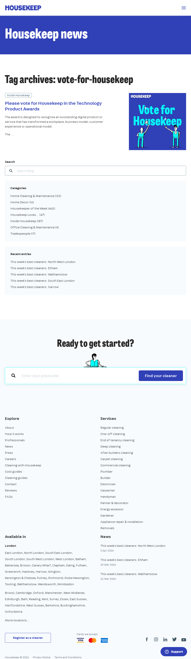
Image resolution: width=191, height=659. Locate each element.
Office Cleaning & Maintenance (34, 227)
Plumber (106, 471)
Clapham (58, 565)
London (10, 546)
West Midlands (73, 593)
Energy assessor (112, 509)
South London (15, 559)
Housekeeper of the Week (32, 208)
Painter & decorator (114, 503)
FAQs (9, 497)
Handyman (108, 497)
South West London (40, 559)
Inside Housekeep (18, 95)
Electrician (108, 484)
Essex (64, 599)
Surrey (54, 599)
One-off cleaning (112, 434)
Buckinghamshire (72, 605)
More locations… (17, 620)
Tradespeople (22, 234)
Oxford (38, 593)
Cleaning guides (16, 478)
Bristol (9, 593)
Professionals (15, 440)
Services (108, 418)
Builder (105, 478)
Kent (45, 599)
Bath (24, 599)
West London (64, 559)
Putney (42, 578)
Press (9, 453)
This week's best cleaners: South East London (42, 281)
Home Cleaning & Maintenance (35, 196)
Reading (34, 599)
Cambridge (24, 593)
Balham (80, 559)
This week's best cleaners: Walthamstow (38, 274)
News (9, 446)
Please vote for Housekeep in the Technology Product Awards (53, 106)
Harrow (41, 572)
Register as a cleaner (28, 638)
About (9, 428)
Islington (54, 572)
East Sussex (78, 599)
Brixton (25, 565)
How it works (14, 434)
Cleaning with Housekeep (23, 465)
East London (14, 553)
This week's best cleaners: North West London (42, 262)
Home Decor (22, 202)
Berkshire (52, 605)
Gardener (107, 515)
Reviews (11, 490)
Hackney (28, 572)
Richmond (55, 578)
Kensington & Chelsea (20, 578)
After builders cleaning (116, 453)
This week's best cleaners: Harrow (34, 287)
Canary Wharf (41, 565)
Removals (107, 528)
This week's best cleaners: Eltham (34, 268)
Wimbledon (65, 584)
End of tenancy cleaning (117, 440)
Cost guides (13, 471)
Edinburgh (12, 599)
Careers (10, 459)
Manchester (53, 593)
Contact (11, 484)
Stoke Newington (76, 578)
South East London (58, 553)
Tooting (10, 584)
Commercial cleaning (115, 465)
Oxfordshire (13, 612)
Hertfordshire (15, 605)
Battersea (12, 565)
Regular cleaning (112, 428)
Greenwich (13, 572)
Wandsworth (47, 584)
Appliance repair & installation (121, 522)
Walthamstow (27, 584)
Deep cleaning (110, 446)
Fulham (81, 565)
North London (34, 553)
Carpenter (107, 490)
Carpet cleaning (111, 459)
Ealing (70, 565)
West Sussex (35, 605)
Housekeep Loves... (27, 215)
